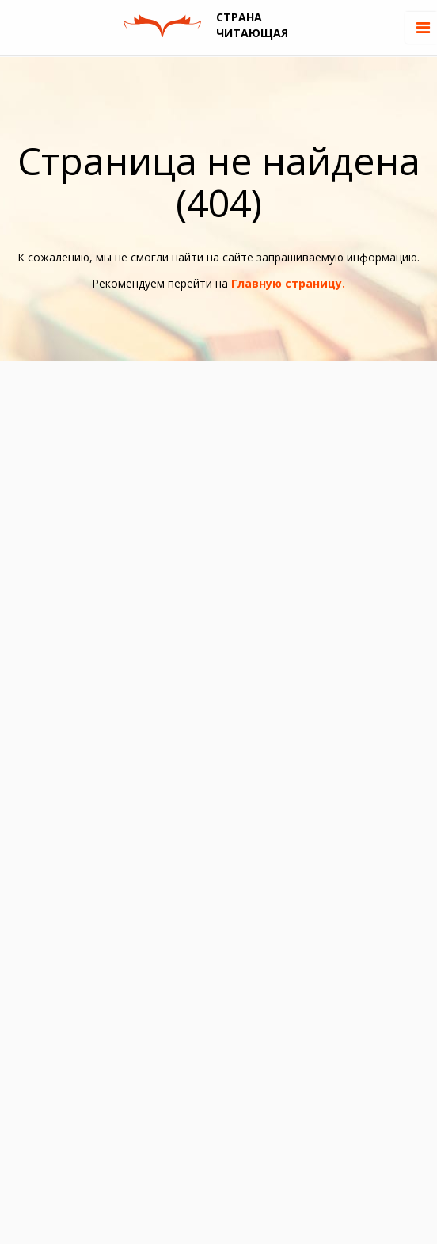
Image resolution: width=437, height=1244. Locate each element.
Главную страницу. (288, 283)
